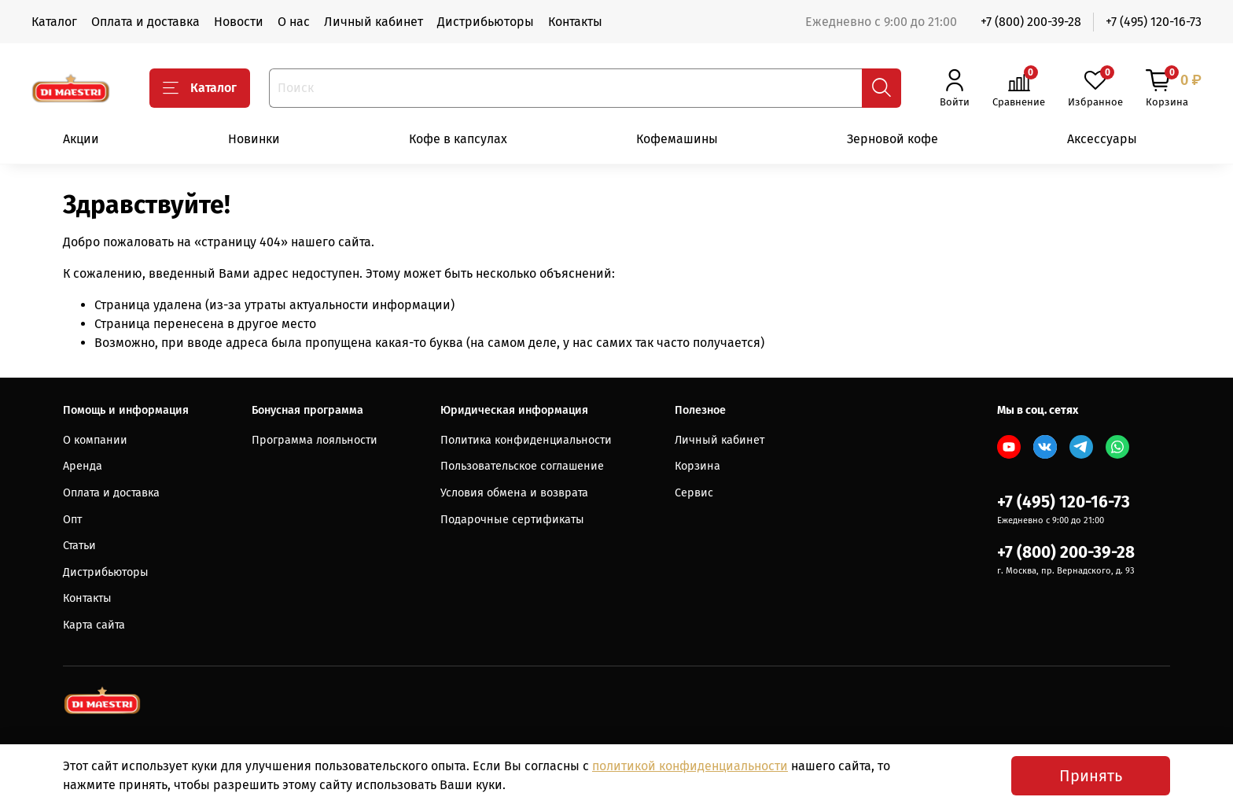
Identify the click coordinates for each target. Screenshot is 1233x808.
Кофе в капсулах (458, 138)
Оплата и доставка (145, 21)
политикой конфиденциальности (690, 765)
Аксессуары (1102, 138)
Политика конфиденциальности (526, 440)
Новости (238, 21)
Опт (72, 519)
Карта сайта (94, 625)
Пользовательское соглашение (522, 466)
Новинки (254, 138)
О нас (294, 21)
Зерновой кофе (892, 138)
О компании (95, 440)
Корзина (697, 466)
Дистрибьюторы (485, 21)
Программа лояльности (314, 440)
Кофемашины (677, 138)
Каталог (54, 21)
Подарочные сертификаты (512, 519)
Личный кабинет (373, 21)
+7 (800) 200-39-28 (1031, 21)
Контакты (575, 21)
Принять (1090, 775)
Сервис (694, 493)
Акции (81, 138)
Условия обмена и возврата (514, 493)
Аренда (82, 466)
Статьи (79, 545)
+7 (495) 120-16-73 (1154, 21)
